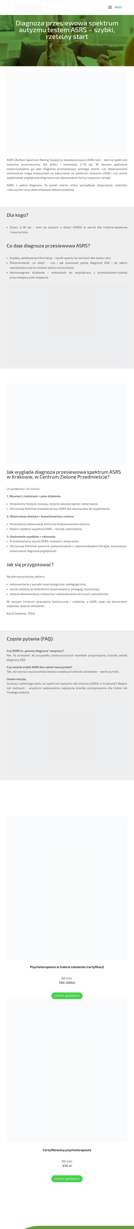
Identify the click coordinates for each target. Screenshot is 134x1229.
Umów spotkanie (67, 995)
